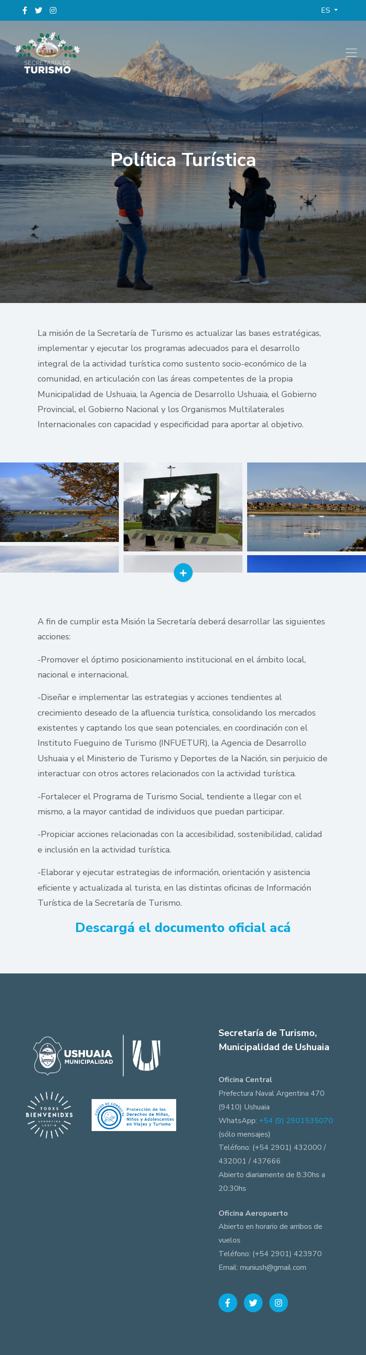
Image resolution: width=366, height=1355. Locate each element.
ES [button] (326, 10)
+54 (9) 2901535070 (296, 1121)
